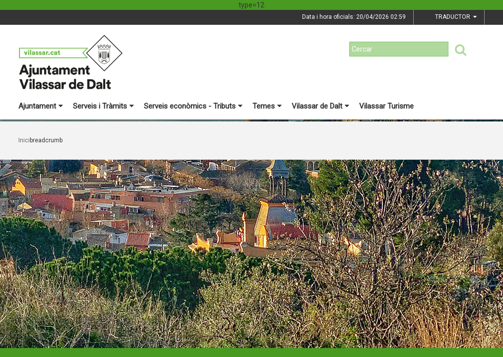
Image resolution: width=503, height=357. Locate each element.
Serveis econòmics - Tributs (193, 106)
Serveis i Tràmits (103, 106)
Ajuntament (40, 106)
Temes (267, 106)
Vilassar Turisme (386, 106)
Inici (24, 140)
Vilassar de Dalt (320, 106)
